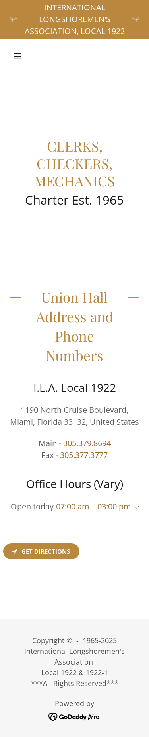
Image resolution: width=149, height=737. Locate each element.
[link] (74, 715)
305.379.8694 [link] (87, 443)
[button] (19, 56)
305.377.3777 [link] (84, 455)
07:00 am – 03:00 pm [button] (93, 506)
